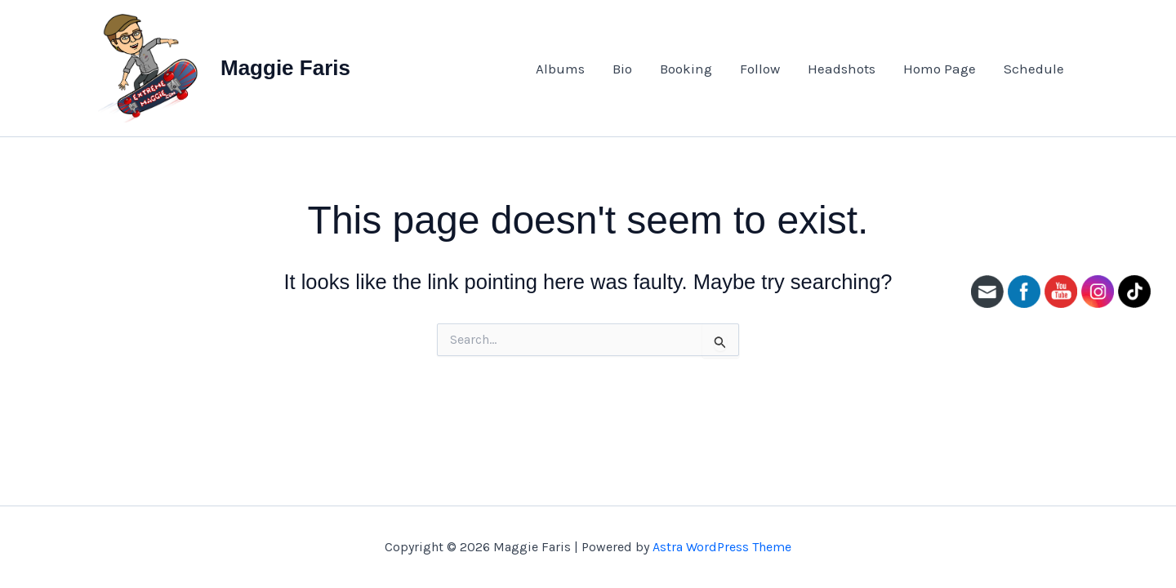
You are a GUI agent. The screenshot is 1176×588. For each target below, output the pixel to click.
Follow (760, 68)
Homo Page (939, 68)
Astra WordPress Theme (722, 547)
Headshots (841, 68)
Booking (686, 68)
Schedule (1034, 68)
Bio (622, 68)
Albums (560, 68)
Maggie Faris (285, 68)
